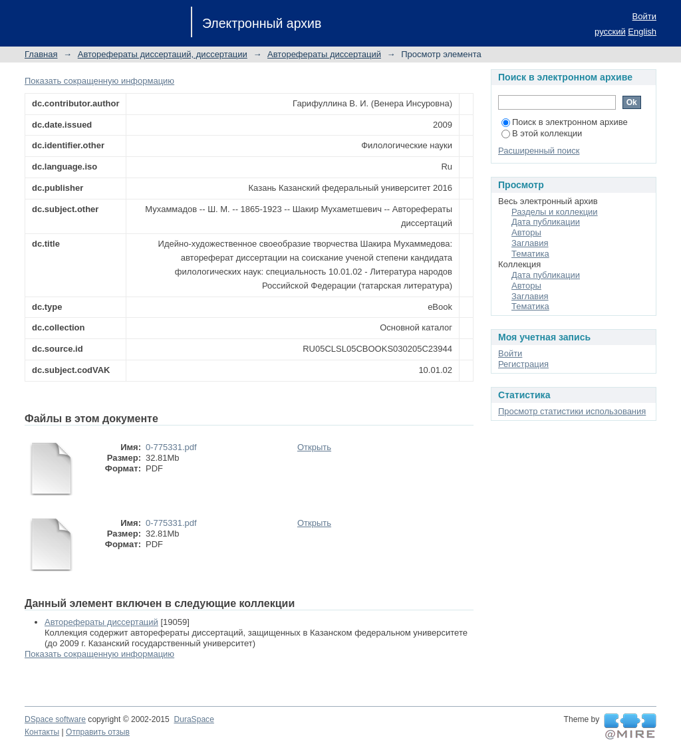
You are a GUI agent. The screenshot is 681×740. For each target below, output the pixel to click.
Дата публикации (545, 222)
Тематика (530, 254)
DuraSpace (193, 719)
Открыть (314, 447)
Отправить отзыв (98, 732)
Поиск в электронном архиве (564, 122)
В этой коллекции (541, 133)
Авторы (526, 232)
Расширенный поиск (538, 151)
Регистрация (523, 364)
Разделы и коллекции (554, 212)
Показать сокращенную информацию (99, 81)
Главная (41, 54)
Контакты (42, 732)
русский (610, 32)
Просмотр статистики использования (572, 411)
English (642, 32)
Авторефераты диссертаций (324, 54)
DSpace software (55, 719)
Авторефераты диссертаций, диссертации (162, 54)
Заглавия (530, 243)
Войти (644, 16)
